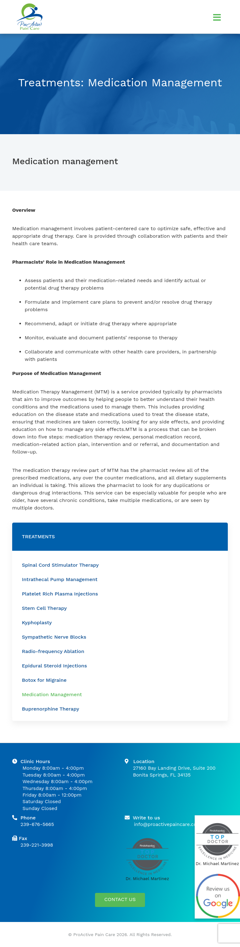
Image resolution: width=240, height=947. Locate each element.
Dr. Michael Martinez (147, 878)
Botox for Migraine (44, 680)
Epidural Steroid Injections (54, 666)
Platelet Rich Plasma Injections (60, 594)
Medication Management (52, 694)
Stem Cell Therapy (44, 608)
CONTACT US (120, 899)
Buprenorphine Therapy (50, 709)
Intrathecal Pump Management (60, 579)
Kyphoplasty (37, 622)
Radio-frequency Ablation (53, 651)
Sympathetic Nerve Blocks (54, 637)
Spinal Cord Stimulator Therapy (60, 565)
